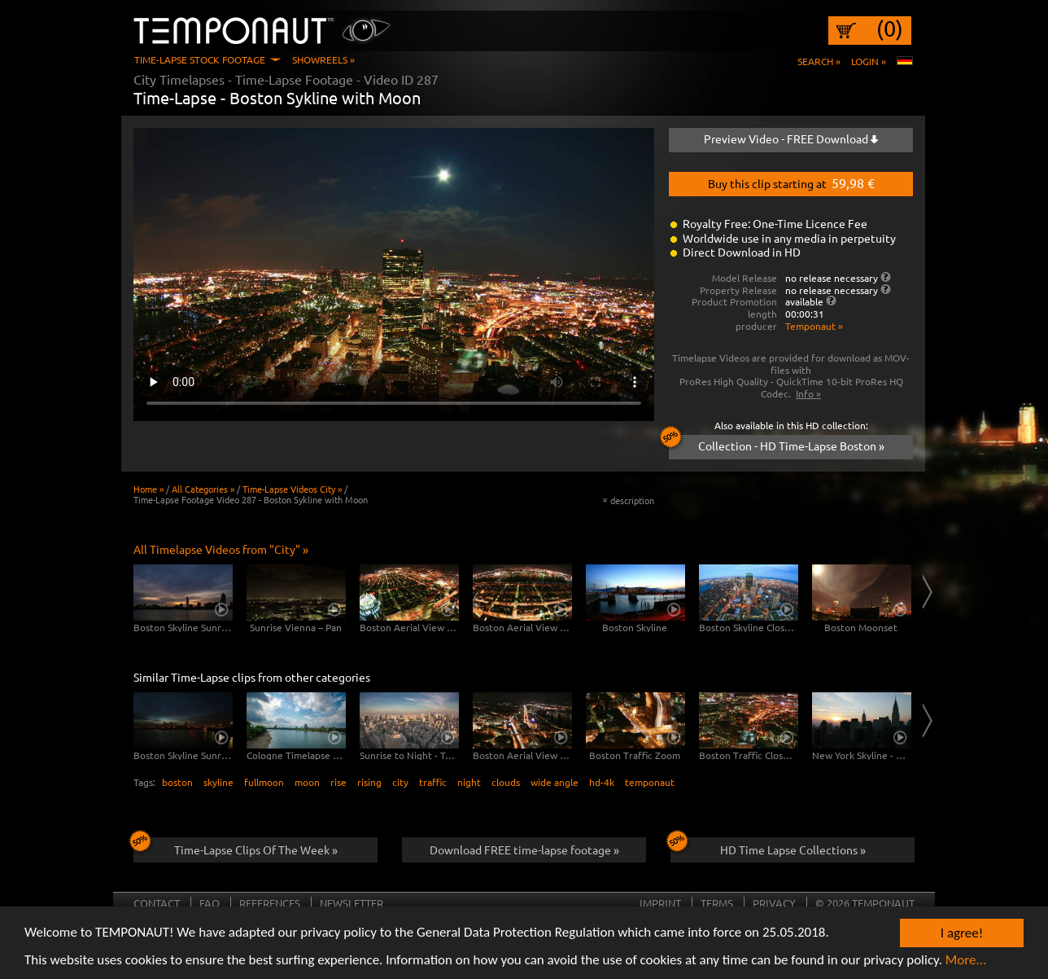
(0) (889, 28)
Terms (717, 903)
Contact (156, 903)
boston (177, 781)
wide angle (555, 781)
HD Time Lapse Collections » (768, 847)
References (269, 903)
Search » (819, 61)
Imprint (660, 903)
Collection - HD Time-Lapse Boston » (776, 444)
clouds (505, 781)
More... (966, 965)
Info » (808, 393)
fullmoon (264, 781)
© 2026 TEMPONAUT (865, 903)
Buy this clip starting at (791, 182)
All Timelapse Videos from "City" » (220, 549)
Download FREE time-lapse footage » (524, 849)
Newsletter (351, 903)
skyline (218, 781)
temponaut (650, 781)
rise (338, 781)
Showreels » (323, 59)
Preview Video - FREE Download (791, 138)
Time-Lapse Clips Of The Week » (235, 847)
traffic (433, 781)
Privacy (774, 903)
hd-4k (601, 781)
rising (369, 781)
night (469, 781)
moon (307, 781)
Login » (868, 61)
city (400, 781)
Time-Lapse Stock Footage (199, 59)
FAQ (209, 903)
